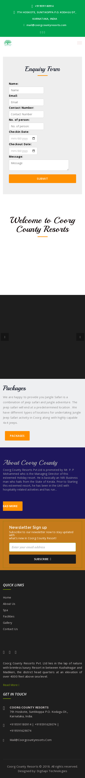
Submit (42, 178)
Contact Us (10, 629)
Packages (17, 436)
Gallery (7, 623)
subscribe (42, 559)
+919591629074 (45, 724)
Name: (13, 84)
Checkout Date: (20, 144)
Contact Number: (21, 108)
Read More (11, 685)
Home (7, 597)
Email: (13, 96)
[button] (5, 337)
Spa (5, 610)
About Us (9, 604)
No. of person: (19, 120)
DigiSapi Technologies (52, 771)
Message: (16, 156)
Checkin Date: (19, 132)
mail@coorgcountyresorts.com (45, 25)
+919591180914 (42, 6)
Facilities (8, 616)
